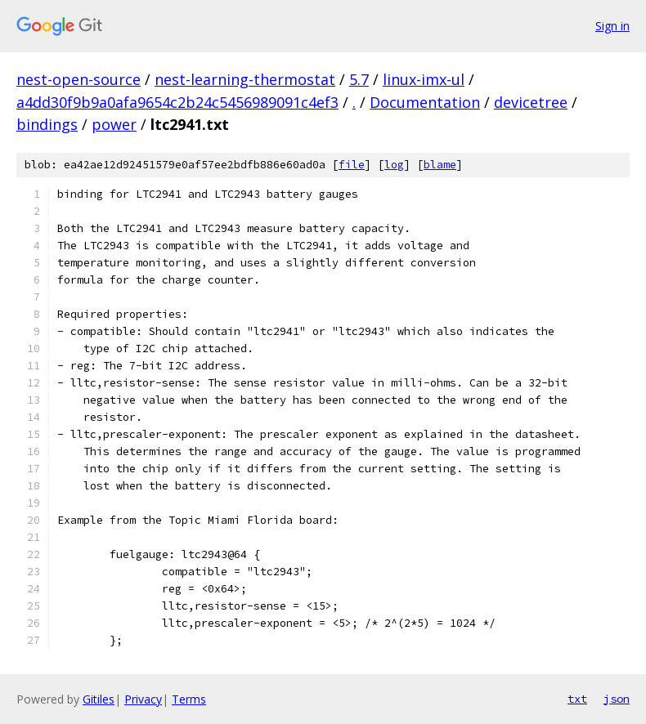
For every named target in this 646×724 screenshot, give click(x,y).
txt (577, 698)
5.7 (359, 79)
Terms (189, 699)
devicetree (530, 102)
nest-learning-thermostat (245, 79)
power (114, 124)
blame (440, 165)
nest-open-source (78, 79)
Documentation (425, 102)
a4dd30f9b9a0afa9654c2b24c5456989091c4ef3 (177, 102)
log (394, 165)
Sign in (612, 26)
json (616, 698)
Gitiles (98, 699)
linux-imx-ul (423, 79)
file (352, 165)
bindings (47, 124)
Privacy (143, 699)
